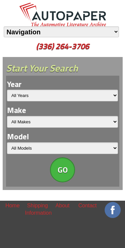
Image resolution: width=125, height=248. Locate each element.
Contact (87, 205)
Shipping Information (37, 209)
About (63, 205)
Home (12, 205)
